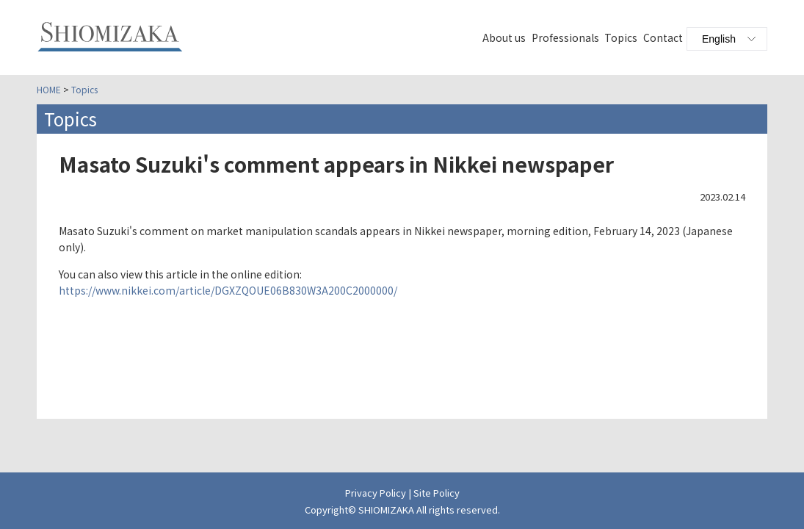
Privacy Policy (375, 493)
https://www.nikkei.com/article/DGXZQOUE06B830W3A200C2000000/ (228, 290)
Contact (663, 37)
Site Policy (436, 493)
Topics (620, 37)
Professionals (565, 37)
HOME (49, 89)
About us (504, 37)
